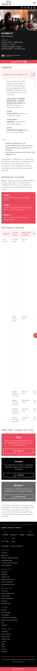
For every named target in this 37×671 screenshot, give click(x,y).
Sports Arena (5, 596)
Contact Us (4, 631)
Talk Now (18, 475)
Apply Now (18, 669)
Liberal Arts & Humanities (9, 620)
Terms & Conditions (18, 661)
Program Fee (5, 577)
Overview (4, 553)
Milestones (4, 555)
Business (4, 610)
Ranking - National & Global (10, 558)
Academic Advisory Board (9, 563)
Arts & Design (5, 612)
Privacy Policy (6, 659)
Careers (3, 641)
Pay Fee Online (6, 634)
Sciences (4, 625)
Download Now (18, 497)
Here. (14, 154)
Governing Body (6, 565)
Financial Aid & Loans (8, 584)
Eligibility (4, 574)
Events (3, 649)
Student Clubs (6, 603)
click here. (12, 200)
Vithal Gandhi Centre (8, 593)
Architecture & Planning (8, 617)
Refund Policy (5, 639)
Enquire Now (5, 636)
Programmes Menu (18, 61)
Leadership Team (6, 560)
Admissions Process (7, 579)
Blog (2, 644)
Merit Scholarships (7, 582)
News (3, 646)
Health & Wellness (7, 598)
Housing (4, 601)
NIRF (25, 659)
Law (2, 622)
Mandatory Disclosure (17, 659)
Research (4, 651)
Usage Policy (31, 659)
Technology (5, 615)
